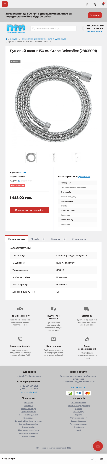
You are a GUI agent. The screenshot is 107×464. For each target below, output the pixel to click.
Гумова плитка (28, 436)
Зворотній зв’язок (78, 421)
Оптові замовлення (78, 418)
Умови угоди (78, 412)
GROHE (23, 172)
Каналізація (28, 418)
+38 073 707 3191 (95, 28)
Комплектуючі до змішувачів (33, 39)
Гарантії (78, 415)
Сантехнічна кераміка (28, 424)
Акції (78, 430)
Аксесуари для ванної (28, 433)
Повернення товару (78, 424)
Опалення (28, 406)
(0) (19, 181)
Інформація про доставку (79, 406)
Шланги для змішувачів (58, 39)
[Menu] (5, 4)
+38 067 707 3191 (95, 25)
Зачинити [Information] (94, 15)
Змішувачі (14, 39)
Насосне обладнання (28, 415)
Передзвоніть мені (28, 392)
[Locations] (87, 4)
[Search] (34, 28)
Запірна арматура (28, 409)
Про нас (78, 409)
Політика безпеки (78, 403)
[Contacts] (95, 4)
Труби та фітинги (28, 412)
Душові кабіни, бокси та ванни (28, 421)
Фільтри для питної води (28, 430)
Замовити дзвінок (94, 31)
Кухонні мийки (28, 427)
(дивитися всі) (84, 176)
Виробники (79, 427)
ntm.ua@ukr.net (78, 387)
